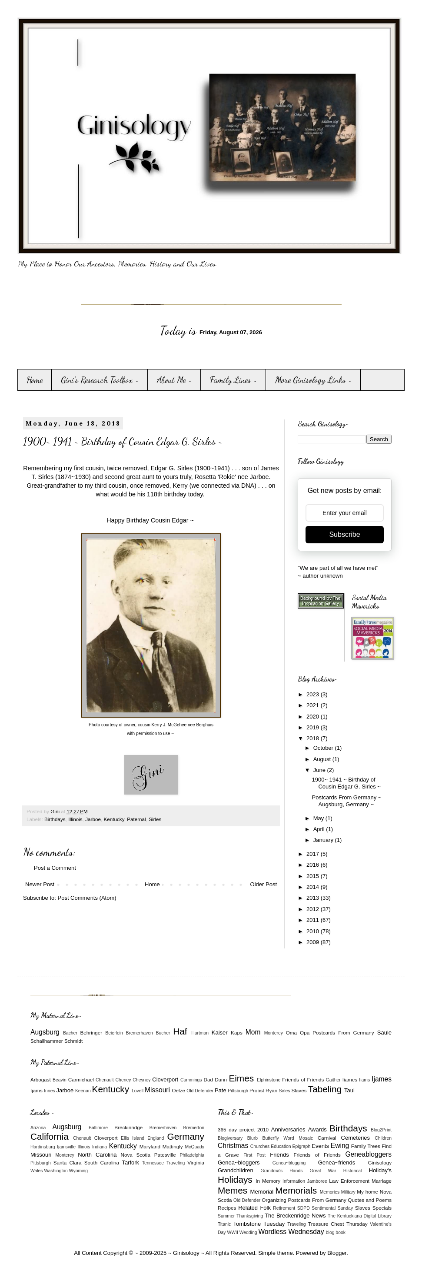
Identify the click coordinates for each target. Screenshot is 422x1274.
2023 (313, 694)
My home (367, 1191)
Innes (49, 1090)
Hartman (200, 1033)
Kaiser (220, 1032)
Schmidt (73, 1041)
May (319, 818)
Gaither (333, 1080)
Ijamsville (66, 1146)
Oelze (178, 1090)
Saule (384, 1032)
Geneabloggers (368, 1154)
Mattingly (173, 1146)
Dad (208, 1079)
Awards (317, 1129)
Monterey (273, 1033)
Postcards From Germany (343, 1032)
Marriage (382, 1181)
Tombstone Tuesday (259, 1224)
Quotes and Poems (370, 1200)
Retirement (284, 1208)
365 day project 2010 (243, 1129)
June (320, 770)
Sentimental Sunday (332, 1208)
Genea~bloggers (239, 1162)
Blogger (336, 1253)
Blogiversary (230, 1138)
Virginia (195, 1162)
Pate (220, 1090)
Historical (352, 1170)
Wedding (248, 1232)
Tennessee (153, 1163)
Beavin (59, 1080)
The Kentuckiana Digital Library (360, 1216)
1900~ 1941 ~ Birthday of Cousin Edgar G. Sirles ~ (346, 783)
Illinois (75, 819)
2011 (313, 920)
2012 (313, 909)
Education (281, 1146)
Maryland (150, 1146)
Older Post (263, 884)
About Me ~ (174, 380)
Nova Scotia (135, 1155)
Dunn (221, 1079)
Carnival (327, 1138)
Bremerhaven (139, 1033)
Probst (256, 1090)
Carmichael (81, 1079)
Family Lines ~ (233, 380)
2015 (313, 876)
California (49, 1136)
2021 (313, 705)
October (324, 748)
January (324, 840)
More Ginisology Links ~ (313, 380)
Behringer (91, 1032)
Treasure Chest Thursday (338, 1224)
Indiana (99, 1146)
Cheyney (141, 1080)
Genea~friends (337, 1162)
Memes (232, 1190)
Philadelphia (191, 1155)
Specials (382, 1208)
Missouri (157, 1090)
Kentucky (113, 819)
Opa (304, 1032)
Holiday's (380, 1170)
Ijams (36, 1090)
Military (348, 1192)
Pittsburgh (238, 1090)
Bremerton (194, 1127)
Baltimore (98, 1127)
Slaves (298, 1090)
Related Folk (254, 1207)
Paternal (136, 819)
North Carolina (97, 1154)
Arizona (38, 1127)
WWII (232, 1232)
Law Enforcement (349, 1181)
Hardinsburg (42, 1146)
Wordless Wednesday (291, 1231)
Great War (323, 1170)
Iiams (364, 1080)
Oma (291, 1032)
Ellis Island (132, 1138)
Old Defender (199, 1090)
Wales (36, 1170)
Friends (279, 1154)
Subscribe (344, 534)
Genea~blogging (289, 1163)
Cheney (123, 1080)
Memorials (296, 1190)
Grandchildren (235, 1170)
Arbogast (40, 1079)
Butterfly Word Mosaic (288, 1138)
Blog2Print (381, 1130)
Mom (253, 1032)
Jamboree (317, 1181)
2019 (313, 727)
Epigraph (301, 1146)
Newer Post (39, 884)
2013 (313, 898)
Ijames (382, 1079)
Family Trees (365, 1146)
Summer (226, 1216)
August (322, 759)
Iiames (349, 1079)
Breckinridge (128, 1127)
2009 (313, 942)
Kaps (237, 1032)
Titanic (224, 1224)
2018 (313, 738)
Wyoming (78, 1170)
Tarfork (130, 1162)
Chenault (105, 1080)
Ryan (271, 1090)
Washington (56, 1170)
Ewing (340, 1145)
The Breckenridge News (295, 1215)
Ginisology (380, 1162)
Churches (259, 1146)
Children (383, 1138)
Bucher (163, 1033)
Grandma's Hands (282, 1170)
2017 (313, 854)
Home (35, 380)
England (155, 1138)
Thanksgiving (249, 1216)
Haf (180, 1031)
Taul (349, 1090)
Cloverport (165, 1079)
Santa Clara (67, 1162)
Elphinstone (268, 1080)
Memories (330, 1192)
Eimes (241, 1078)
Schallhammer (46, 1041)
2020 (313, 716)
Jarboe (93, 819)
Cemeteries (355, 1137)
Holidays (235, 1179)
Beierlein (114, 1033)
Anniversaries (288, 1129)
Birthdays (55, 819)
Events (320, 1146)
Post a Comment (55, 868)
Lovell (137, 1090)
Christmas (233, 1145)
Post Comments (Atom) (87, 898)
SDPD (303, 1208)
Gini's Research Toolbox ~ (100, 380)
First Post (254, 1155)
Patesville (165, 1155)
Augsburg (45, 1032)
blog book (336, 1232)
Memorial (261, 1191)
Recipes (227, 1208)
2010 (313, 931)
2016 (313, 865)
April (319, 829)
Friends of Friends (303, 1079)
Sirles (155, 819)
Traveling (175, 1163)
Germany (185, 1136)
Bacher (70, 1033)
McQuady (194, 1146)
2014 (313, 887)
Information (293, 1181)
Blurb (252, 1138)
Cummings (191, 1080)
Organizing (274, 1200)
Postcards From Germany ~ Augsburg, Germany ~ (346, 801)
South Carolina (101, 1162)
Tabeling (325, 1089)
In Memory (268, 1181)
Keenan (83, 1090)
